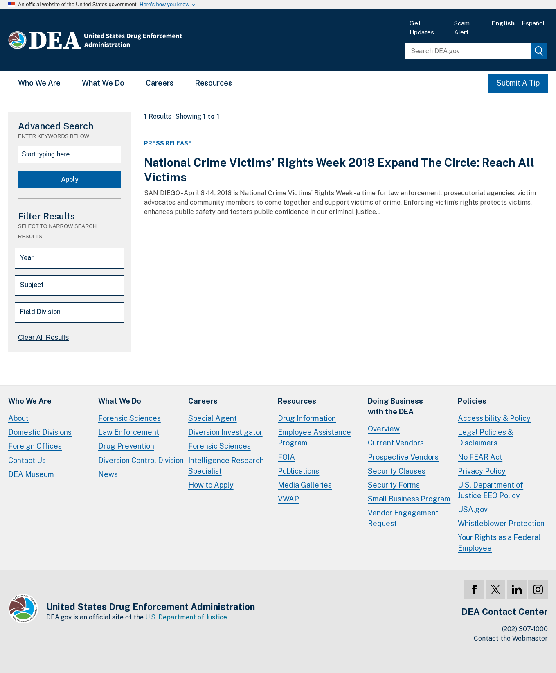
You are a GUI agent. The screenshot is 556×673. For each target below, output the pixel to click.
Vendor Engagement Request (403, 518)
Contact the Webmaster (511, 638)
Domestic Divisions (40, 432)
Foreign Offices (35, 446)
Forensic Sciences (129, 418)
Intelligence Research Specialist (226, 465)
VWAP (288, 499)
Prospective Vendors (403, 457)
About (18, 418)
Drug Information (307, 418)
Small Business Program (409, 499)
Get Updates (422, 28)
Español (533, 23)
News (108, 474)
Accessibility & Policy (494, 418)
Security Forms (394, 485)
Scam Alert (462, 28)
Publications (298, 471)
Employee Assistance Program (314, 437)
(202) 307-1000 (525, 629)
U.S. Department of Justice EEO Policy (490, 490)
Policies (472, 401)
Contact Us (27, 460)
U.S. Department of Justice (186, 617)
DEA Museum (31, 474)
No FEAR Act (480, 457)
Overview (384, 429)
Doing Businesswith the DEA (395, 406)
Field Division (40, 312)
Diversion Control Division (141, 460)
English (503, 23)
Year (27, 258)
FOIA (286, 457)
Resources (213, 83)
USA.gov (473, 509)
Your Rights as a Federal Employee (499, 542)
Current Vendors (396, 442)
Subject (32, 285)
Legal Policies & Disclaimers (485, 437)
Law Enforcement (128, 432)
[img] (539, 51)
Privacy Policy (482, 471)
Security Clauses (396, 471)
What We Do (103, 83)
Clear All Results (43, 337)
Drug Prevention (126, 446)
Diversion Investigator (225, 432)
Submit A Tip (518, 83)
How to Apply (211, 485)
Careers (159, 83)
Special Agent (212, 418)
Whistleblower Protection (501, 523)
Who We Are (39, 83)
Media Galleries (305, 485)
